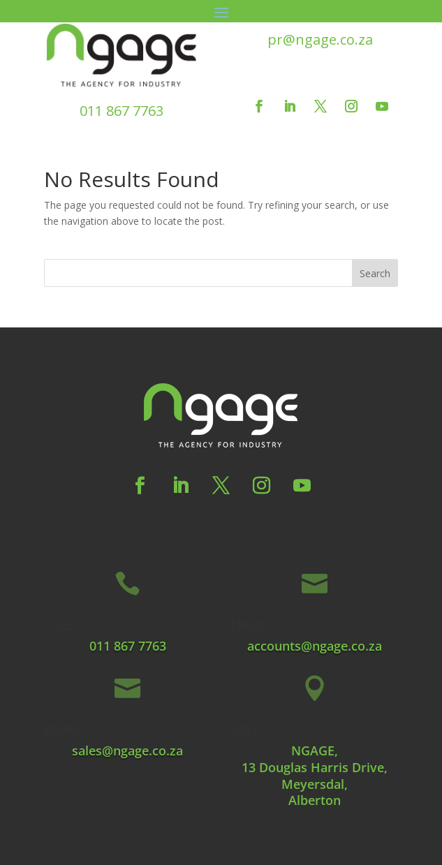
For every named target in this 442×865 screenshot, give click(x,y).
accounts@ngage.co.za (314, 645)
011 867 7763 (121, 110)
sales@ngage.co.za (127, 750)
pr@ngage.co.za (320, 39)
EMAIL (248, 624)
